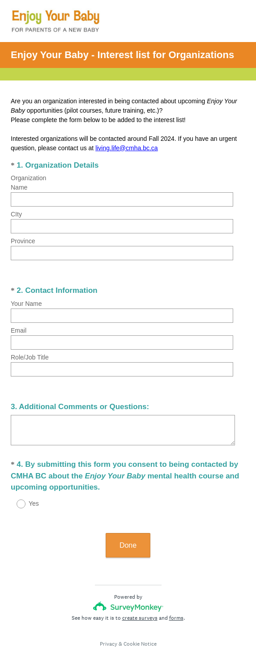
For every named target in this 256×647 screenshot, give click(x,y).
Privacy (108, 613)
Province (23, 241)
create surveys (140, 587)
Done (128, 515)
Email (18, 319)
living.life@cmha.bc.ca (126, 148)
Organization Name (28, 182)
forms (176, 587)
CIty (16, 214)
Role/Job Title (30, 346)
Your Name (26, 292)
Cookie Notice (140, 613)
